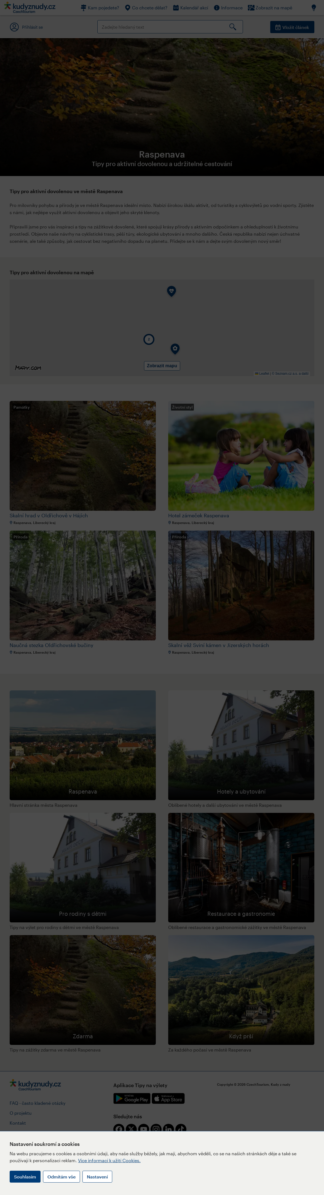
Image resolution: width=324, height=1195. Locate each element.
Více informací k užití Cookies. (109, 1160)
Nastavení (97, 1176)
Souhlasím (25, 1176)
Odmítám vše (61, 1176)
